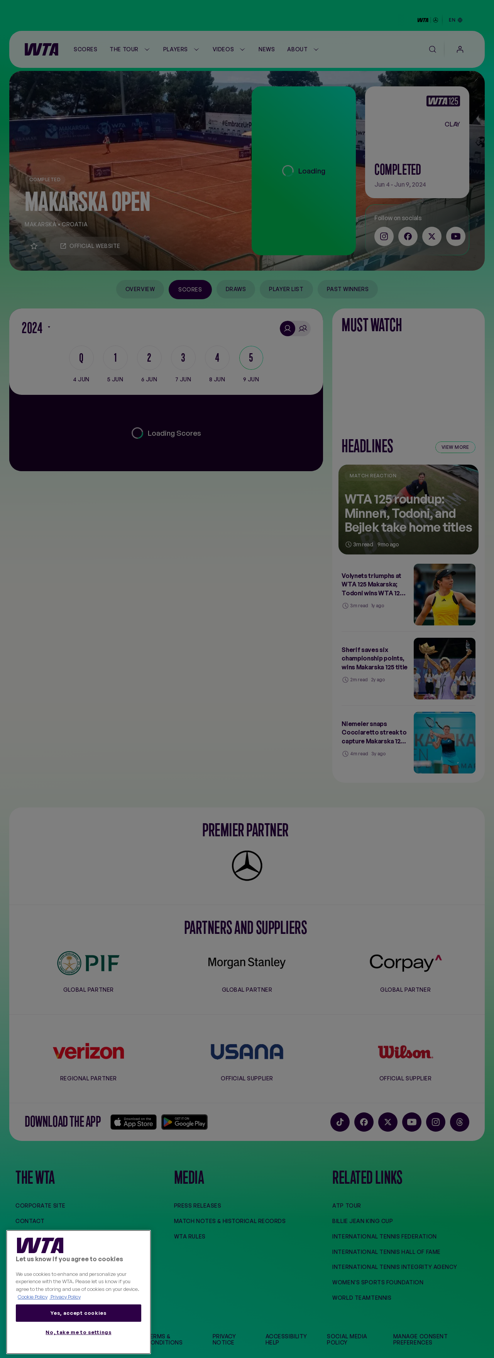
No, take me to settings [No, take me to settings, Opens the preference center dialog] (78, 1332)
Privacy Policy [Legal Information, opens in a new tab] (65, 1297)
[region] (78, 1292)
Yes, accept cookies (78, 1313)
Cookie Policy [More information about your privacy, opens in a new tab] (32, 1297)
